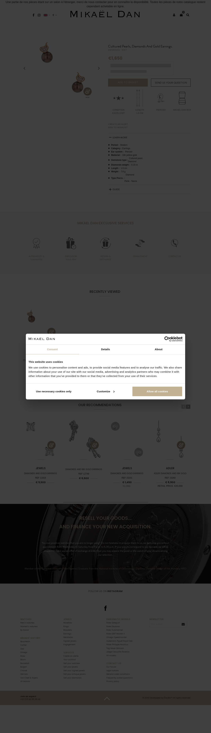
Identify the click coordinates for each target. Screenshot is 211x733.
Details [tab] (105, 349)
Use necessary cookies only (53, 391)
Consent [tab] (52, 349)
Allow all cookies (157, 391)
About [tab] (158, 349)
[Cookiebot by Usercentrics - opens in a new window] (167, 339)
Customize (106, 391)
